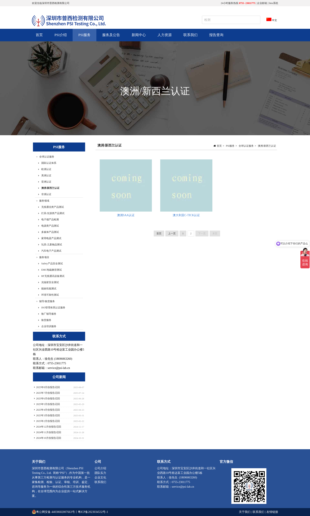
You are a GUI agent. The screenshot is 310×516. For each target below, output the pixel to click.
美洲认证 (46, 175)
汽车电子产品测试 (51, 250)
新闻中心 (138, 37)
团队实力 (100, 472)
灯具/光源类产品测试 (52, 213)
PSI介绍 (60, 37)
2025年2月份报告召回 (48, 421)
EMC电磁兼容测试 (51, 269)
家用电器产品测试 (51, 238)
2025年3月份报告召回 (48, 415)
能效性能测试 (48, 288)
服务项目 (44, 257)
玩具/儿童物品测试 (51, 244)
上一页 (172, 233)
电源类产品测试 (50, 225)
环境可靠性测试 (50, 294)
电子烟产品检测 (50, 219)
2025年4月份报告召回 (48, 409)
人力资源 (164, 37)
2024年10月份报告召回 (48, 438)
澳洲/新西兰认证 (267, 145)
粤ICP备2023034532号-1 (93, 511)
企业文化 (100, 477)
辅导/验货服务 (47, 301)
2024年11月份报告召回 (48, 432)
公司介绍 (100, 468)
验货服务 (46, 320)
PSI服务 (84, 37)
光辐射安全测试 (50, 282)
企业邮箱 (262, 3)
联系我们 (190, 35)
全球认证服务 (246, 145)
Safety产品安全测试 (52, 263)
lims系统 (273, 3)
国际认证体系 (48, 162)
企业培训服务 (48, 326)
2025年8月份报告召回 (48, 387)
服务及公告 (110, 37)
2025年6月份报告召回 (48, 398)
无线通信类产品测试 (52, 207)
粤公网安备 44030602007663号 (55, 511)
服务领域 (44, 200)
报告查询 (216, 35)
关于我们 (245, 511)
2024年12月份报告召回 (48, 426)
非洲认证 (46, 194)
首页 (39, 35)
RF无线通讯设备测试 (52, 276)
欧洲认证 (46, 169)
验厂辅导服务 (48, 313)
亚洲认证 (46, 181)
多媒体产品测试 (50, 232)
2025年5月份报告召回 (48, 404)
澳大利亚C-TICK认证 (186, 215)
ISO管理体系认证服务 (53, 307)
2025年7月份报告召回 (48, 392)
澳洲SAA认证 (126, 215)
